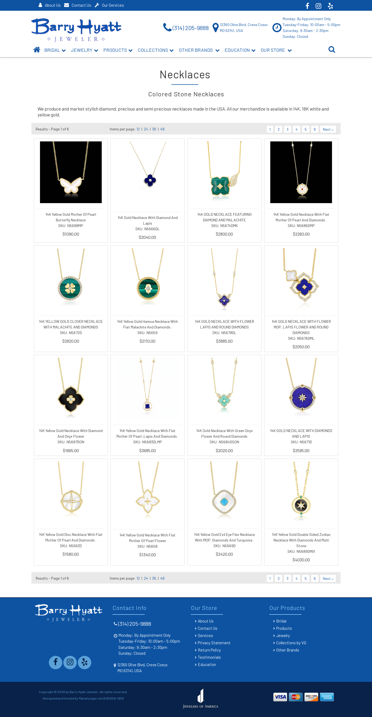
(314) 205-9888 (134, 623)
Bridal (281, 621)
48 (162, 129)
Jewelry (84, 50)
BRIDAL (55, 50)
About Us (50, 5)
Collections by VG (291, 642)
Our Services (109, 5)
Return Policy (209, 650)
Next (328, 129)
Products (118, 50)
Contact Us (77, 5)
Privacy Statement (214, 642)
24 (146, 129)
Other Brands (199, 50)
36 (154, 129)
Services (205, 635)
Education (240, 50)
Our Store (276, 50)
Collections (156, 50)
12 (138, 129)
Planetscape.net (91, 698)
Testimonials (209, 657)
